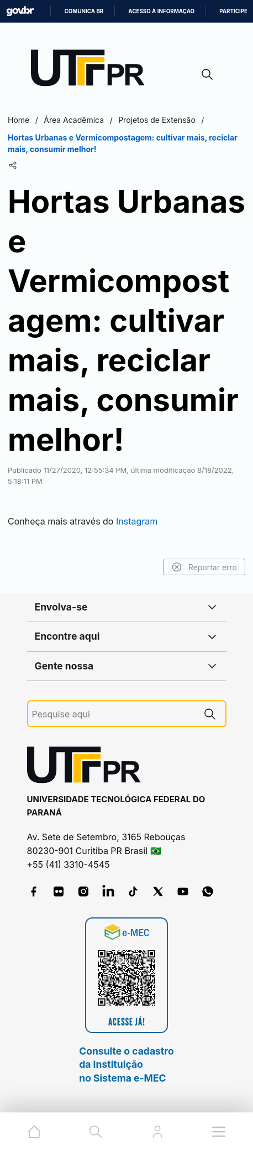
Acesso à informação (161, 11)
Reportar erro (204, 566)
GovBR (20, 11)
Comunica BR (83, 11)
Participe (233, 11)
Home (18, 120)
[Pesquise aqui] (113, 714)
